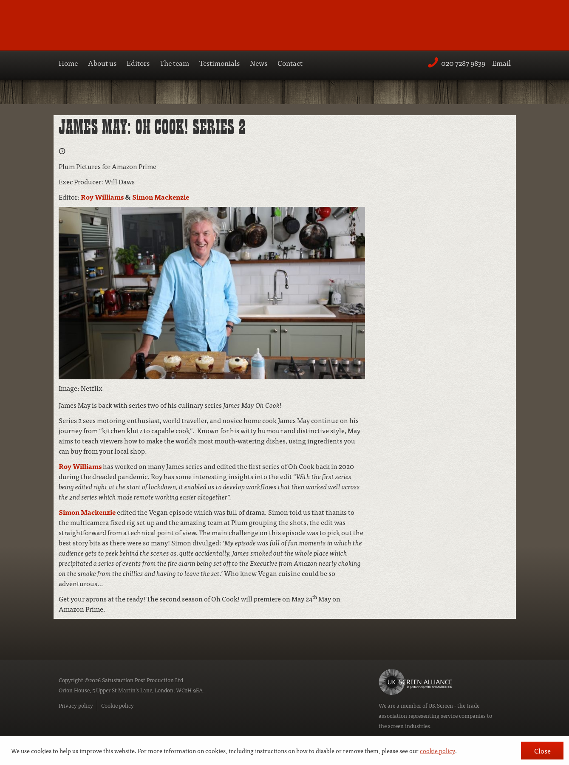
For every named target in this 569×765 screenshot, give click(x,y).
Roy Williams (102, 196)
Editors (138, 62)
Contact (290, 62)
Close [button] (542, 750)
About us (102, 62)
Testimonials (219, 62)
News (258, 62)
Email (501, 62)
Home (68, 62)
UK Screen (440, 705)
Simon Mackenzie (160, 196)
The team (174, 62)
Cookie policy (117, 705)
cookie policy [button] (437, 750)
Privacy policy (76, 705)
